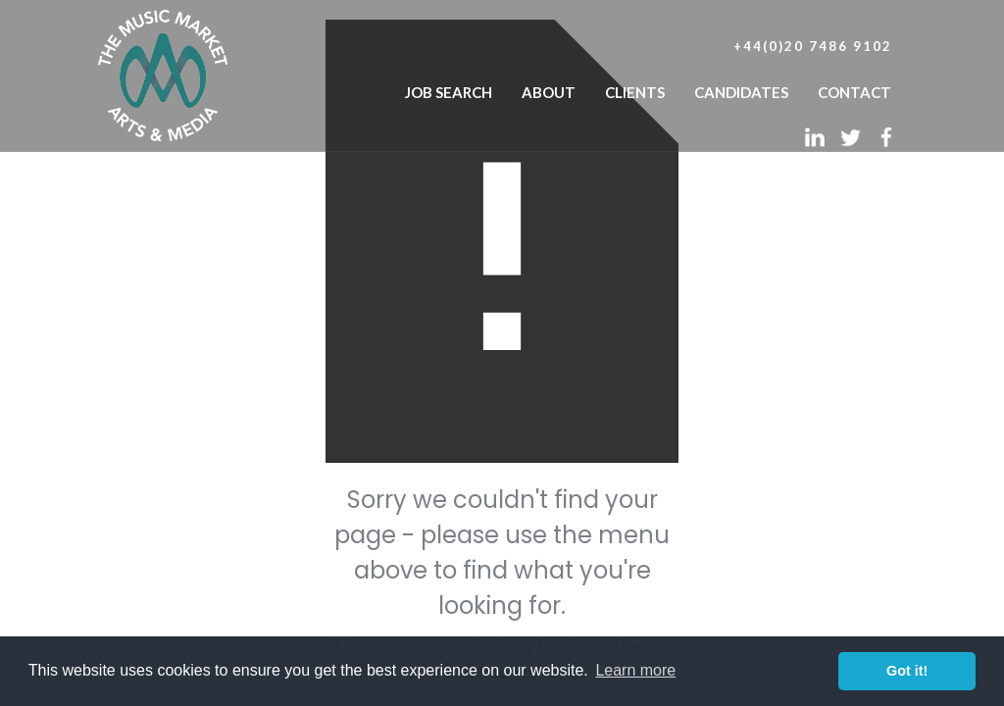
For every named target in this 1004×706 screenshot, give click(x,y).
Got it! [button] (907, 671)
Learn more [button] (635, 670)
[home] (162, 70)
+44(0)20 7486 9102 (812, 46)
